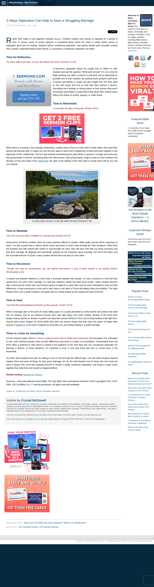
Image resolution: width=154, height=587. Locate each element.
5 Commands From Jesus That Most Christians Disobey (139, 397)
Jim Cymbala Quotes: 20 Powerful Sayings (38, 527)
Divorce (39, 391)
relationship (43, 161)
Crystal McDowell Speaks (57, 411)
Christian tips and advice (25, 391)
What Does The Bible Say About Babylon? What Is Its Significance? (55, 523)
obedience (21, 325)
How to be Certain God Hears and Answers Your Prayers (138, 407)
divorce (57, 39)
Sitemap (123, 541)
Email (35, 25)
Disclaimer (141, 541)
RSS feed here (77, 419)
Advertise (149, 541)
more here (132, 51)
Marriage (46, 391)
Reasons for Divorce (32, 374)
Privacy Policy (132, 541)
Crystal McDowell (17, 25)
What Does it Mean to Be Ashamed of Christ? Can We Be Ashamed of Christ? (139, 381)
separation (55, 391)
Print (29, 25)
